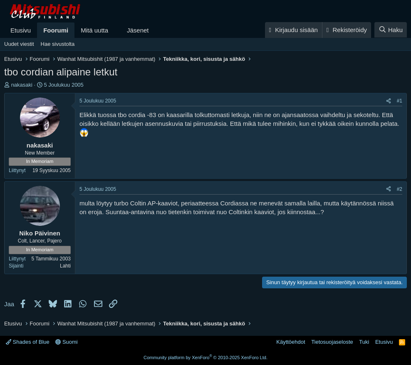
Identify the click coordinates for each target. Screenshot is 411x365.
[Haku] (390, 30)
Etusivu (20, 30)
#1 (399, 101)
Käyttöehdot (290, 342)
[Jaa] (388, 101)
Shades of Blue (28, 342)
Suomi (66, 342)
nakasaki (21, 85)
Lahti (65, 266)
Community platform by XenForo (205, 357)
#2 (399, 189)
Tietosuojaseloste (332, 342)
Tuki (364, 342)
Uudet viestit (19, 44)
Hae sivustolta (58, 44)
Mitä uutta (94, 30)
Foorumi (55, 30)
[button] (115, 30)
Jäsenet (138, 30)
